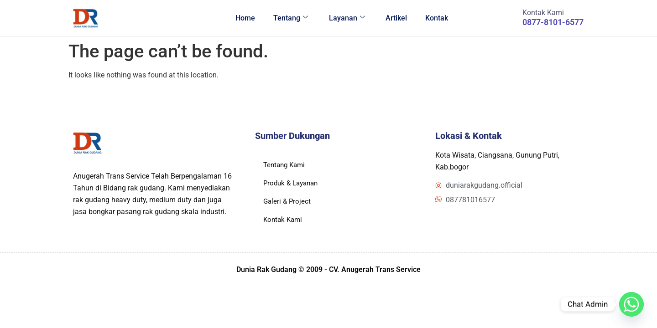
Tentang (290, 18)
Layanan (346, 18)
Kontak (436, 18)
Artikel (396, 18)
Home (245, 18)
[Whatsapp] (631, 304)
